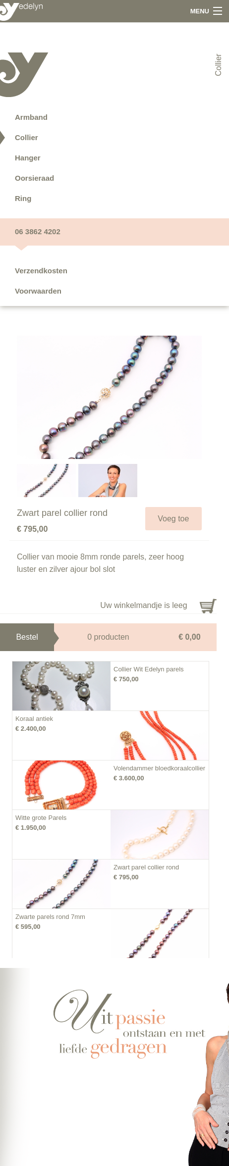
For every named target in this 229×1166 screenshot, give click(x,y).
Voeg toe (173, 518)
